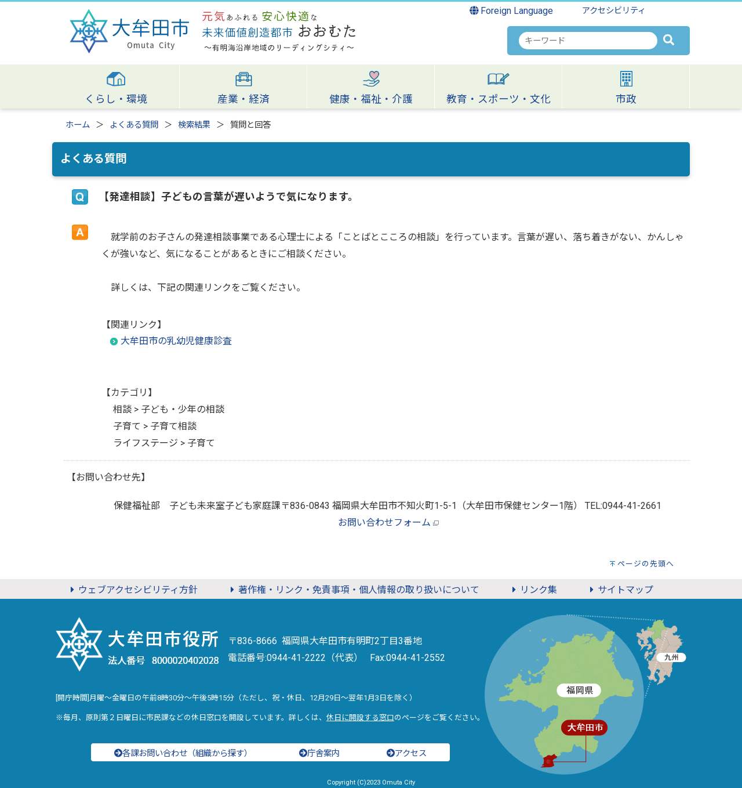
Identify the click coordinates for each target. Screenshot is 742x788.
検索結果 (194, 125)
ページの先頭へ (645, 563)
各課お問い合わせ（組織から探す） (183, 753)
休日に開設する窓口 (360, 717)
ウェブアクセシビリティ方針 (132, 589)
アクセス (407, 753)
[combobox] (588, 40)
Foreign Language (512, 10)
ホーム (78, 125)
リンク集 (532, 589)
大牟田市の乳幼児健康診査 (176, 340)
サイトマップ (619, 589)
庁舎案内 (319, 753)
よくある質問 (134, 125)
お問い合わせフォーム (384, 522)
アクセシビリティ (614, 11)
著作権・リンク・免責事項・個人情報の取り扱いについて (353, 589)
